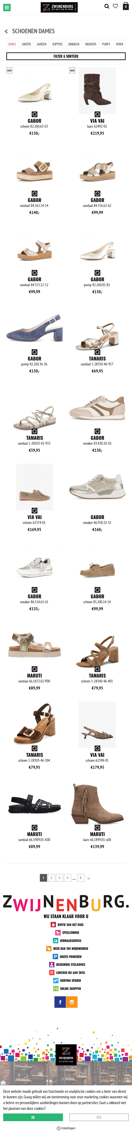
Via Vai (97, 120)
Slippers (57, 44)
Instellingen (66, 1128)
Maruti (34, 675)
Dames (12, 44)
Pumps (106, 44)
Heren (119, 44)
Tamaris (97, 358)
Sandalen (73, 44)
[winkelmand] (126, 6)
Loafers (26, 44)
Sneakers (90, 44)
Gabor (34, 120)
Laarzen (41, 44)
